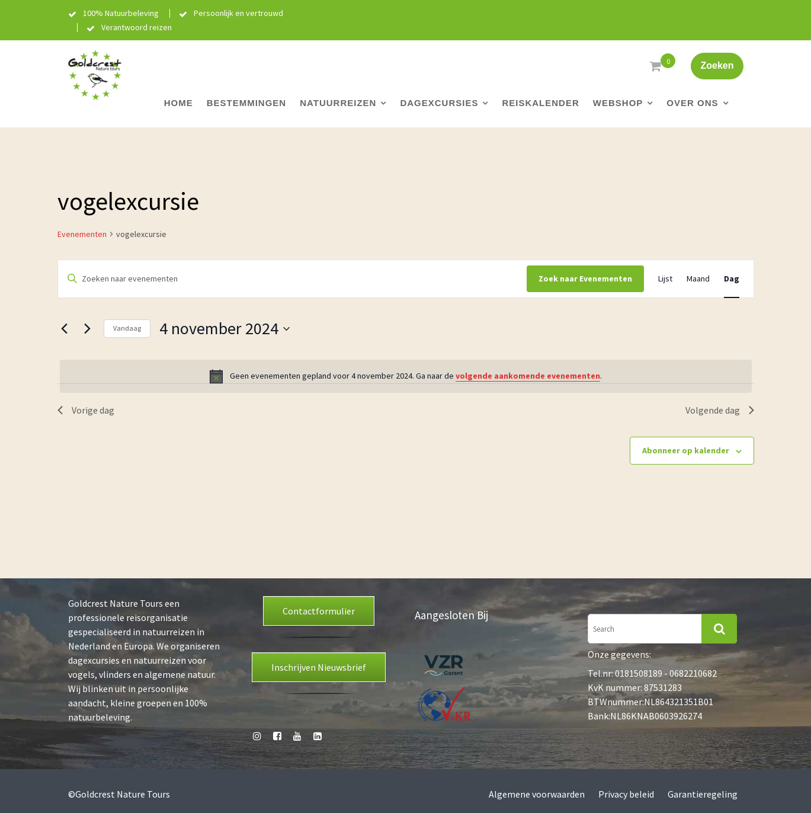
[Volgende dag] (88, 329)
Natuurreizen (338, 103)
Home (178, 103)
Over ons (692, 103)
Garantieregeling (703, 794)
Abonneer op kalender (685, 450)
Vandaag (127, 328)
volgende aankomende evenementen (528, 375)
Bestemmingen (247, 103)
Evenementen (82, 234)
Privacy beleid (626, 794)
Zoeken (716, 65)
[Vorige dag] (64, 329)
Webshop (618, 103)
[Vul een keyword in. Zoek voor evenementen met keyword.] (292, 278)
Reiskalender (540, 103)
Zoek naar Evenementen (585, 278)
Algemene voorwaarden (537, 794)
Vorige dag (85, 410)
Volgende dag (719, 410)
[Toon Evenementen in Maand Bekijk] (698, 278)
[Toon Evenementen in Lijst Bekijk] (665, 278)
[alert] (406, 376)
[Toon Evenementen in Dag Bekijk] (731, 278)
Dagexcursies (439, 103)
